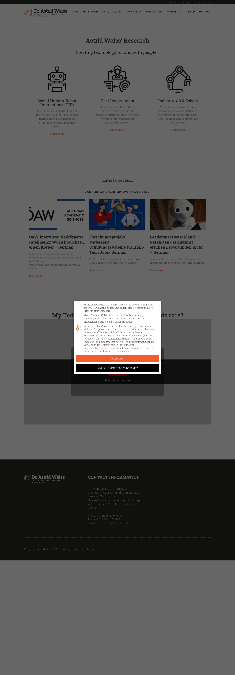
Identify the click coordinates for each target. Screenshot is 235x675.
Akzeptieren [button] (117, 358)
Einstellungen (91, 351)
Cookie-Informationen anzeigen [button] (117, 368)
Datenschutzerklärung (96, 347)
